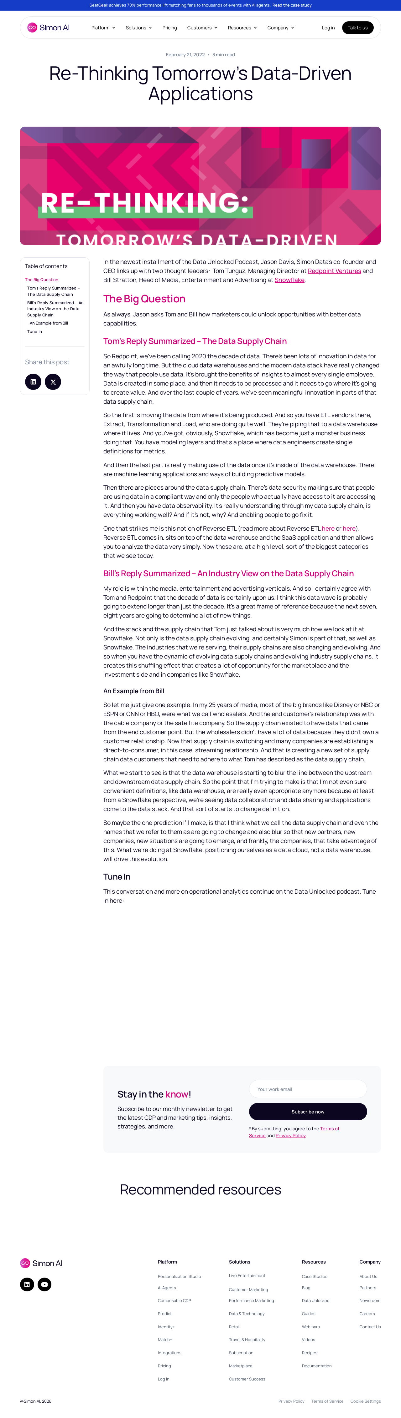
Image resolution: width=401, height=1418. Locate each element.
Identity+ (166, 1327)
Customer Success (247, 1379)
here (328, 528)
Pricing (170, 27)
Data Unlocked (316, 1300)
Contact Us (370, 1327)
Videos (308, 1339)
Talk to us (358, 27)
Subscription (241, 1352)
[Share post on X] (53, 382)
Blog (306, 1287)
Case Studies (314, 1276)
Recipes (309, 1352)
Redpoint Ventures (334, 270)
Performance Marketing (251, 1300)
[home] (48, 28)
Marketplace (241, 1366)
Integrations (169, 1352)
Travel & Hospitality (247, 1339)
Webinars (311, 1327)
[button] (103, 27)
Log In (163, 1379)
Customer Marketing (248, 1289)
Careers (367, 1313)
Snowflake (290, 279)
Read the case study (292, 5)
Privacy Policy (291, 1135)
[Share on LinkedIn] (33, 382)
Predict (165, 1313)
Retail (234, 1327)
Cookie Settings (366, 1401)
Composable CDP (174, 1300)
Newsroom (370, 1300)
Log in (328, 27)
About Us (368, 1276)
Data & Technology (247, 1313)
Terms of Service (327, 1401)
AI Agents (167, 1287)
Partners (368, 1287)
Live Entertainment (247, 1275)
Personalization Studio (179, 1276)
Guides (308, 1313)
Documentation (317, 1366)
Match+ (165, 1339)
